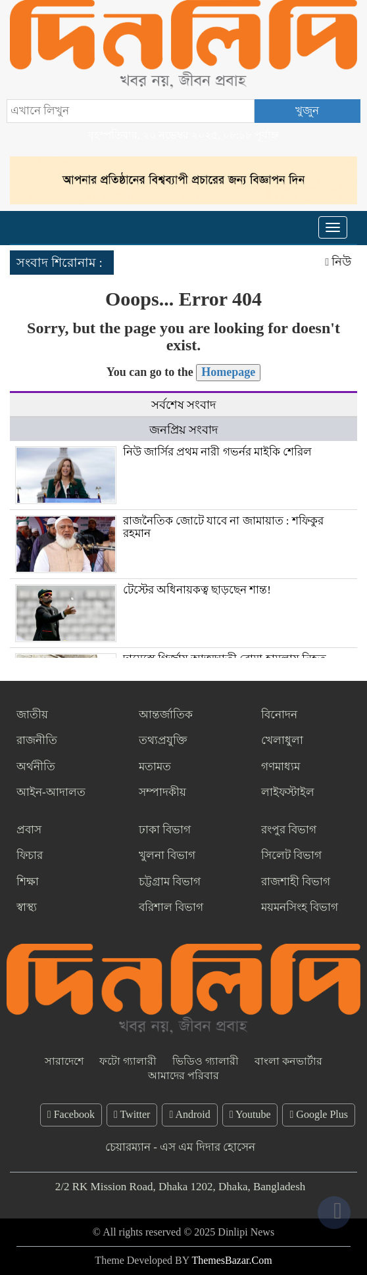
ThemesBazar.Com (231, 1260)
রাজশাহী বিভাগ (295, 881)
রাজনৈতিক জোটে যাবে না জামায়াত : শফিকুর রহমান (223, 527)
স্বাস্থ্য (26, 907)
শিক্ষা (27, 881)
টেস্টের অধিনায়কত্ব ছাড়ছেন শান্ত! (197, 590)
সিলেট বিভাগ (291, 855)
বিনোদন (279, 714)
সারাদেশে (64, 1061)
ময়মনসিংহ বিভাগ (299, 907)
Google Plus (318, 1114)
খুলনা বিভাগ (167, 855)
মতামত (155, 766)
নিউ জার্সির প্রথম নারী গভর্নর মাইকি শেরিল (217, 452)
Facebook (71, 1114)
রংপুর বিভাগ (288, 829)
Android (189, 1114)
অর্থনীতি (35, 766)
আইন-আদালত (51, 792)
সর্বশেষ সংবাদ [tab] (183, 404)
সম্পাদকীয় (162, 792)
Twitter (132, 1114)
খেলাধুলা (282, 740)
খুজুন (307, 110)
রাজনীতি (36, 740)
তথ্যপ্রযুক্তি (163, 740)
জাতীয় (32, 714)
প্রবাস (28, 829)
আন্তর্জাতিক (166, 714)
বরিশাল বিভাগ (171, 907)
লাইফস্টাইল (287, 792)
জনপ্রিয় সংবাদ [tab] (183, 429)
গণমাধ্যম (280, 766)
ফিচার (29, 855)
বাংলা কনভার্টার (288, 1061)
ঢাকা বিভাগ (165, 829)
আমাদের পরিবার (183, 1075)
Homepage (228, 372)
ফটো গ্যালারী (128, 1061)
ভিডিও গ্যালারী (205, 1061)
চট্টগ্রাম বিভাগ (170, 881)
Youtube (250, 1114)
